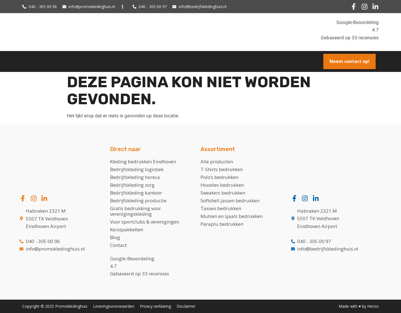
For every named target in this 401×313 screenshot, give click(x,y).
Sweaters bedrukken (222, 193)
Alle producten (216, 161)
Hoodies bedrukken (222, 185)
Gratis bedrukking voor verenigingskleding (135, 211)
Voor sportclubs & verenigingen (144, 222)
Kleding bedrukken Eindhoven (143, 161)
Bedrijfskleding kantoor (136, 193)
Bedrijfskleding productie (138, 200)
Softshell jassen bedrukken (230, 200)
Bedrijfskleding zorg (132, 185)
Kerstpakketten (126, 229)
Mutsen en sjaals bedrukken (231, 216)
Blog (115, 237)
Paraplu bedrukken (221, 224)
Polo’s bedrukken (219, 177)
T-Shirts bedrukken (221, 169)
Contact (118, 245)
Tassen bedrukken (220, 208)
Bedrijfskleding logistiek (136, 169)
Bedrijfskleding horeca (135, 177)
